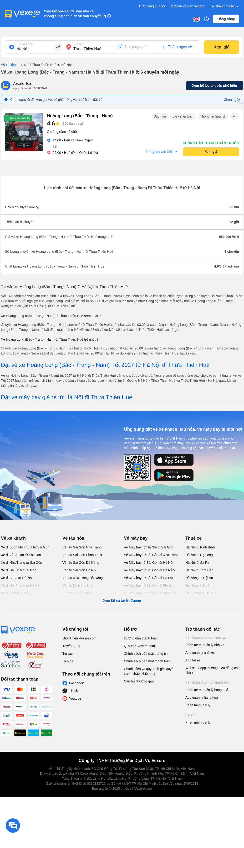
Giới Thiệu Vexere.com (79, 638)
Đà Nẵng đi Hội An (199, 578)
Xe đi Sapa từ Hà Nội (16, 578)
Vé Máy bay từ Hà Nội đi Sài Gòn (148, 547)
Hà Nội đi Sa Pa (197, 562)
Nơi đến (78, 44)
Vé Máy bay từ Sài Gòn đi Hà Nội (148, 562)
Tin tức (67, 653)
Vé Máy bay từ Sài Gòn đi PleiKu (148, 585)
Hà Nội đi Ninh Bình (200, 547)
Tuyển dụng (71, 646)
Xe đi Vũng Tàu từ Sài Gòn (21, 555)
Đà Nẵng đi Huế (197, 585)
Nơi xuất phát (24, 44)
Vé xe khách (10, 65)
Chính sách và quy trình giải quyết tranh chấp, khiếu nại (149, 671)
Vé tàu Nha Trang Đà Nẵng (82, 578)
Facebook (76, 683)
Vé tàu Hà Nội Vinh (76, 593)
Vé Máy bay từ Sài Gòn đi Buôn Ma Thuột (150, 595)
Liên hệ (67, 661)
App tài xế (192, 660)
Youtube (75, 698)
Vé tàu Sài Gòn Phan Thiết (82, 555)
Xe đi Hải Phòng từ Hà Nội (20, 585)
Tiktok (73, 691)
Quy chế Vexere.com (139, 646)
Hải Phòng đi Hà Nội (200, 593)
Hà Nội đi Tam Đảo (199, 570)
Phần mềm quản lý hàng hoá (206, 690)
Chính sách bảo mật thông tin (146, 653)
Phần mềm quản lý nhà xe (204, 645)
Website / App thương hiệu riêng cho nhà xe (212, 670)
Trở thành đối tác (224, 6)
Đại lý (190, 715)
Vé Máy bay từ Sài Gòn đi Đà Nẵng (150, 570)
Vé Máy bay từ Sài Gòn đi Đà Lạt (148, 578)
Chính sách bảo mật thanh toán (147, 661)
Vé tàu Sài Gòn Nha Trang (82, 547)
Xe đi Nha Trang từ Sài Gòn (21, 562)
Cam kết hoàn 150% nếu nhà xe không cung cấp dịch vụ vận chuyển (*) (75, 13)
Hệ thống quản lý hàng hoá (208, 682)
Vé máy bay (135, 538)
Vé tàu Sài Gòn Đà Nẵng (80, 562)
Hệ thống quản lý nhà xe (205, 637)
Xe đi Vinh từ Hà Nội (16, 593)
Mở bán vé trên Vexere (187, 6)
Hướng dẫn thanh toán (141, 638)
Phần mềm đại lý (197, 705)
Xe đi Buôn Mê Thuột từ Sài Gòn (25, 547)
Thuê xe (193, 538)
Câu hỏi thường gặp (139, 681)
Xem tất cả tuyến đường (122, 600)
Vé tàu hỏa (73, 538)
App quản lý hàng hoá (201, 697)
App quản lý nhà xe (199, 653)
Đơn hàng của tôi (152, 6)
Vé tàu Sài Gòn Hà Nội (79, 570)
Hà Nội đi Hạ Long (199, 555)
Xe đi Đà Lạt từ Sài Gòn (18, 570)
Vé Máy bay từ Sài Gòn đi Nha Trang (151, 555)
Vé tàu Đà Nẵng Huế (77, 585)
